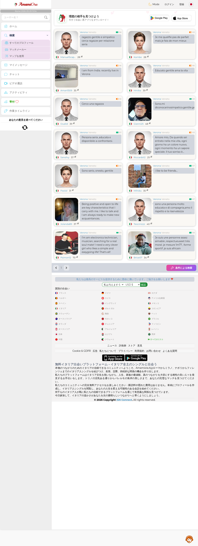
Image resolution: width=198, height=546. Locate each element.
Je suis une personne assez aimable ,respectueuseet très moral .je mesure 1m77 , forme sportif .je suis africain (173, 296)
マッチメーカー (15, 49)
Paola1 (63, 217)
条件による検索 (181, 321)
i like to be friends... (166, 197)
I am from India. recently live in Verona (100, 72)
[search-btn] (46, 17)
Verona (84, 32)
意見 (139, 490)
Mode (153, 4)
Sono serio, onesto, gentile (97, 197)
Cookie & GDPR (81, 495)
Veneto (92, 32)
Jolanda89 (66, 250)
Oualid (64, 123)
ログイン (169, 4)
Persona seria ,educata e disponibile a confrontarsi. (97, 165)
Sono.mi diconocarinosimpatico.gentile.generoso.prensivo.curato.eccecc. (175, 105)
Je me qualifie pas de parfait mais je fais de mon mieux (172, 39)
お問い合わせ (153, 495)
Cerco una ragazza (93, 103)
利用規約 (139, 495)
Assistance (189, 539)
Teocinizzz (139, 250)
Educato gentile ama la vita (171, 70)
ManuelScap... (68, 57)
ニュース (112, 490)
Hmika (137, 90)
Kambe (138, 57)
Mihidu (138, 217)
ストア (131, 490)
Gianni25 (139, 123)
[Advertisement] (124, 18)
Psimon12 (65, 310)
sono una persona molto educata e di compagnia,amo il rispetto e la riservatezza (173, 234)
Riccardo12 (140, 183)
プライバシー (125, 495)
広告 (95, 495)
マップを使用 (14, 56)
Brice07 (138, 310)
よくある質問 (170, 495)
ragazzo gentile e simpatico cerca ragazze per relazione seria (98, 41)
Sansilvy (64, 183)
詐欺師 (122, 490)
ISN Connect (124, 544)
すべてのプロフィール (19, 43)
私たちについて (107, 495)
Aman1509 (66, 90)
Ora (25, 4)
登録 (181, 4)
